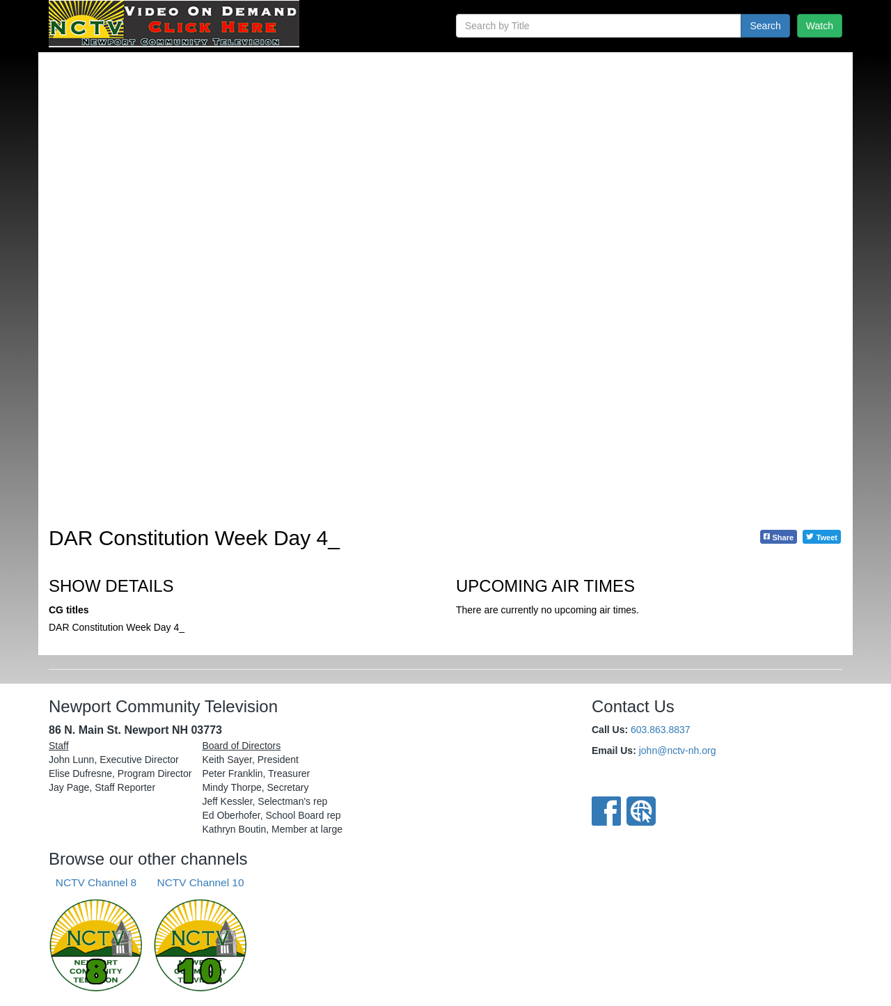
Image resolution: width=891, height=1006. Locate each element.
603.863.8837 (661, 729)
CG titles (69, 609)
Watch (819, 25)
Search (765, 25)
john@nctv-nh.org (677, 750)
